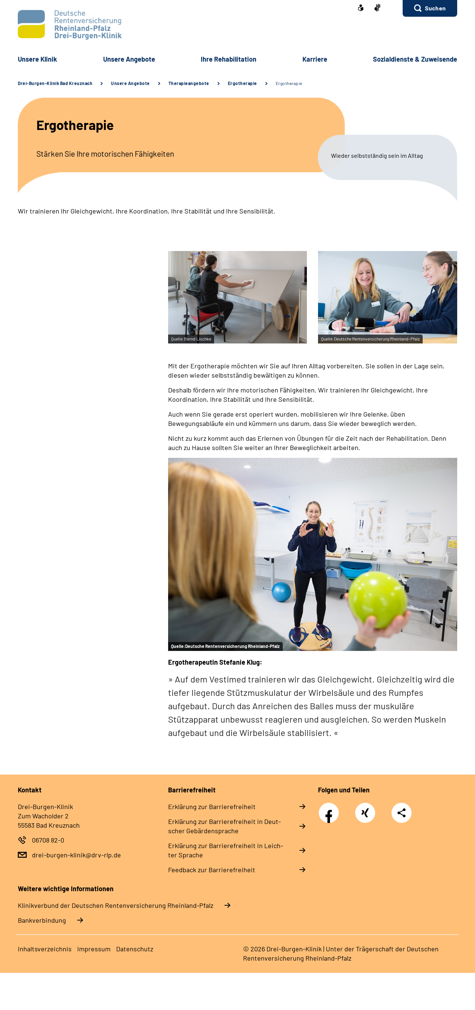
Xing (365, 808)
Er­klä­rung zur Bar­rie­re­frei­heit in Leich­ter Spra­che (225, 850)
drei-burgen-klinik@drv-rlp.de (76, 855)
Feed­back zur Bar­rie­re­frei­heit (211, 870)
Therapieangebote (188, 83)
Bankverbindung (42, 920)
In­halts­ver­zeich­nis (45, 949)
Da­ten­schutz (134, 949)
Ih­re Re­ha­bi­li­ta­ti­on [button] (228, 59)
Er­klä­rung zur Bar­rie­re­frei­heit (212, 806)
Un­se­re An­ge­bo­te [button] (129, 59)
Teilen (401, 812)
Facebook (331, 808)
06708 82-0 (48, 840)
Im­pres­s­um (94, 949)
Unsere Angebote (130, 83)
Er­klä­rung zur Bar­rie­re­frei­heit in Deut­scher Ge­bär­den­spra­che (224, 826)
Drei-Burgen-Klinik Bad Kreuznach (55, 83)
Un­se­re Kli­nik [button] (37, 59)
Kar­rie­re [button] (314, 59)
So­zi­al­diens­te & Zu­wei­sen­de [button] (415, 59)
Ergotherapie (242, 83)
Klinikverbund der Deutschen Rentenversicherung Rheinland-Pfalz (115, 905)
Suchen (435, 8)
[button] (430, 8)
